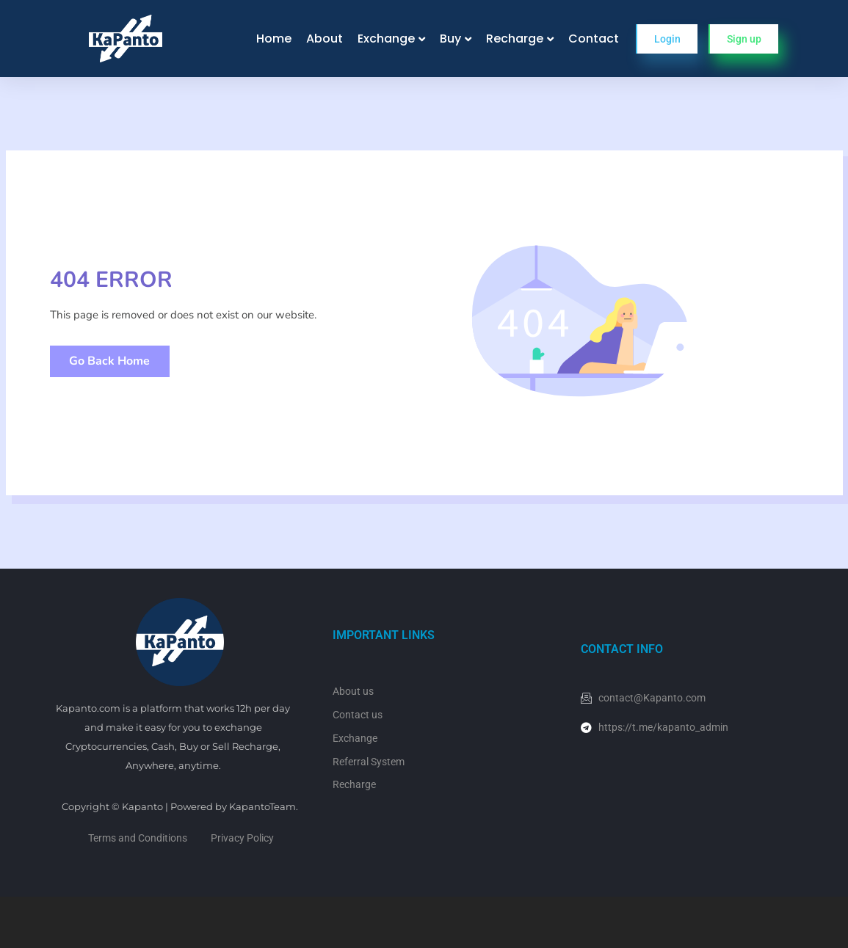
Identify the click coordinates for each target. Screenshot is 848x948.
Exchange (386, 38)
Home (273, 38)
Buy (450, 38)
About (324, 38)
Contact (593, 38)
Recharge (514, 38)
